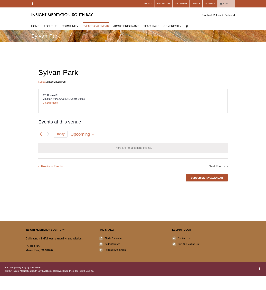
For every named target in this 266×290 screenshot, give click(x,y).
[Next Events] (48, 134)
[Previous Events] (41, 134)
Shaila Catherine (113, 238)
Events (42, 82)
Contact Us (184, 238)
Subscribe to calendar (207, 177)
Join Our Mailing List (189, 244)
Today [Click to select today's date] (60, 134)
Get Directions (50, 102)
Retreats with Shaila (115, 249)
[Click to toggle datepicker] (83, 134)
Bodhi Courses (112, 244)
